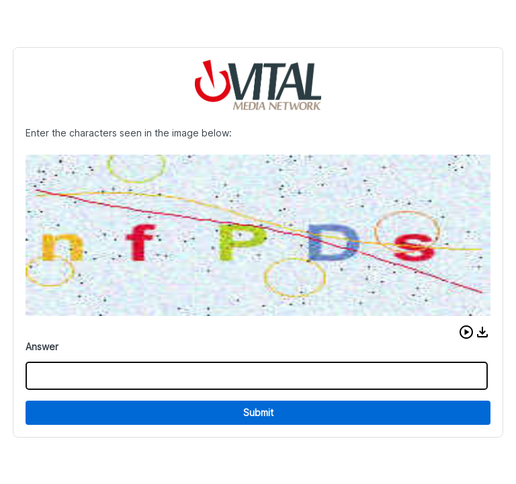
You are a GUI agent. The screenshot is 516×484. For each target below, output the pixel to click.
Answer (42, 346)
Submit (258, 412)
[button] (466, 332)
